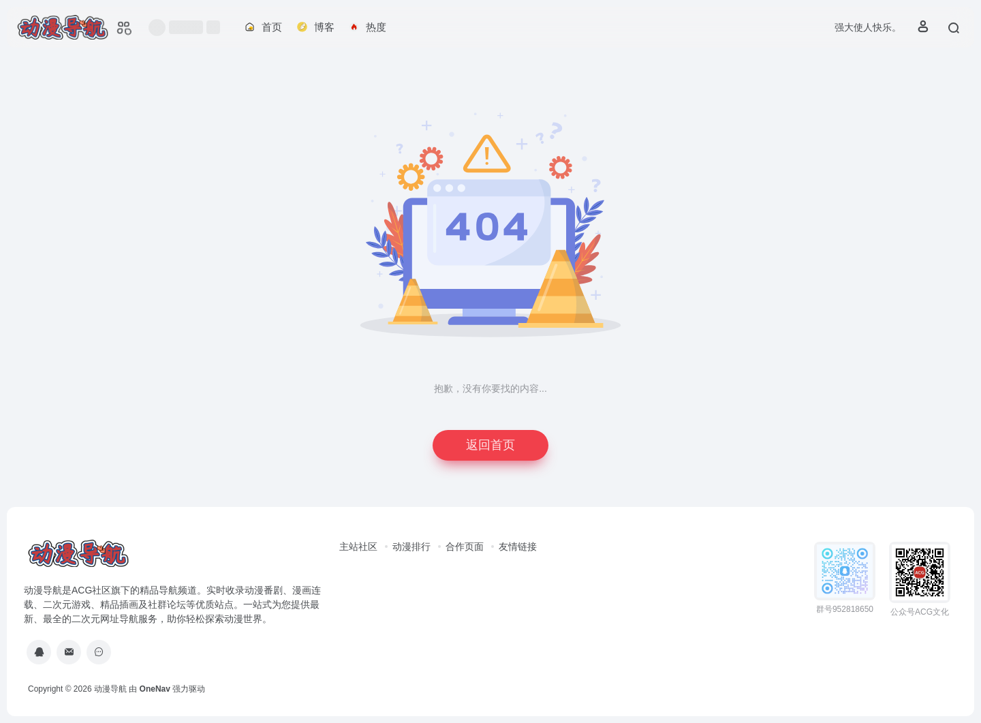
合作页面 (465, 546)
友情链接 (518, 546)
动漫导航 (110, 689)
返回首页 (490, 445)
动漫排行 (411, 546)
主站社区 (358, 546)
